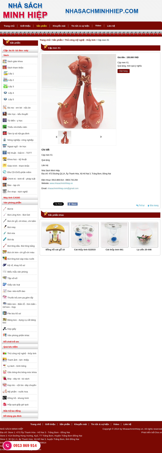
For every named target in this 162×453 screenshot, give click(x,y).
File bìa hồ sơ (14, 313)
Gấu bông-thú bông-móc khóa (22, 372)
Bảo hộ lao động (12, 411)
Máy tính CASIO (11, 197)
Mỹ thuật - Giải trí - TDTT (19, 153)
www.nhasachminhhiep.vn (61, 183)
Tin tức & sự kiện (80, 26)
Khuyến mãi (59, 26)
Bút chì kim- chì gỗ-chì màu (20, 252)
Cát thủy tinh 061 (114, 249)
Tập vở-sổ (12, 278)
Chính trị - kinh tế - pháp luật (21, 178)
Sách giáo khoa (15, 61)
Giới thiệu (25, 26)
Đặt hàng (124, 71)
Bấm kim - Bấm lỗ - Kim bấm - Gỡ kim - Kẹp (20, 305)
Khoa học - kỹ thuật (16, 159)
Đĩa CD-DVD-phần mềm (19, 172)
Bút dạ (10, 239)
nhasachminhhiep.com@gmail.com (63, 188)
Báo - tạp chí (13, 185)
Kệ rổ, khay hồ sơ (16, 265)
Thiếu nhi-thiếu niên (17, 127)
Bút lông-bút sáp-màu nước (20, 259)
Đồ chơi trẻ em (11, 341)
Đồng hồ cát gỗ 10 (55, 249)
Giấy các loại (13, 284)
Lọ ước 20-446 (144, 249)
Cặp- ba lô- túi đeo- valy (15, 50)
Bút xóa (11, 233)
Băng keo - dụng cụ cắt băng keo (19, 321)
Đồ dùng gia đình (12, 416)
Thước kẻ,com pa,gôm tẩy (20, 297)
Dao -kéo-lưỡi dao (16, 291)
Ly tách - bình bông (16, 366)
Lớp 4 (11, 93)
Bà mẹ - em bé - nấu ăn (19, 107)
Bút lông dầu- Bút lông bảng (21, 246)
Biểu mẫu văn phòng (17, 272)
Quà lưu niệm (10, 347)
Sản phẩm (41, 26)
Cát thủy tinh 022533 (85, 249)
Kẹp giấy (11, 329)
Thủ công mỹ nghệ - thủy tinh (21, 353)
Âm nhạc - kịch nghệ (17, 191)
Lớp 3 (11, 86)
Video (98, 25)
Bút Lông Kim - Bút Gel (18, 215)
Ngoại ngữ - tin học (16, 146)
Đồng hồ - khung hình (18, 398)
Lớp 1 (11, 73)
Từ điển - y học (14, 120)
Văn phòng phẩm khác (18, 335)
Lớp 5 (11, 99)
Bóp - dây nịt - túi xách (18, 378)
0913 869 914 (25, 445)
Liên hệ (111, 26)
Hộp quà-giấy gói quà (17, 404)
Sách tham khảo (15, 67)
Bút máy (11, 227)
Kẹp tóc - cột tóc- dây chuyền (21, 385)
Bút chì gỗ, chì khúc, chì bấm (21, 221)
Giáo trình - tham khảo (18, 166)
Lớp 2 (11, 80)
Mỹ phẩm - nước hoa (17, 391)
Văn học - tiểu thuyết (17, 114)
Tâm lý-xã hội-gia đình (18, 133)
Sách (6, 55)
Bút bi (10, 209)
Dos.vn (158, 432)
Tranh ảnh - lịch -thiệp (18, 360)
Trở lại (141, 205)
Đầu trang (154, 205)
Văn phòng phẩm (12, 202)
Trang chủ (9, 26)
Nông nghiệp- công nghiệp (20, 140)
